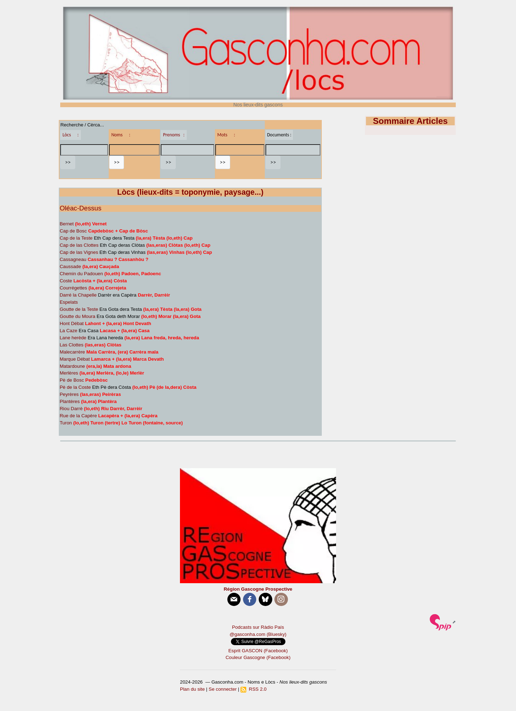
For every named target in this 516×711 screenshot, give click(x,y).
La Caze (68, 330)
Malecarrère (72, 352)
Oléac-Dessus (80, 208)
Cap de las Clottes (79, 245)
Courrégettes (73, 288)
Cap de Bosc (73, 231)
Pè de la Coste (75, 387)
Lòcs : (70, 135)
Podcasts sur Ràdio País (258, 627)
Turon (66, 422)
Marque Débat (74, 359)
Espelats (69, 302)
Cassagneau (73, 259)
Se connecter (223, 689)
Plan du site (192, 689)
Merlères (69, 373)
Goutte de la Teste (79, 309)
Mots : (226, 135)
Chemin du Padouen (81, 273)
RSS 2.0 (254, 689)
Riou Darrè (71, 408)
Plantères (69, 401)
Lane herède (73, 337)
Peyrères (69, 394)
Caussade (70, 266)
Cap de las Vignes (79, 252)
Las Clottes (71, 344)
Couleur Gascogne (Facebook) (258, 657)
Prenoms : (173, 135)
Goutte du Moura (77, 316)
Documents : (279, 135)
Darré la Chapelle (78, 295)
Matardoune (72, 366)
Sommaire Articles (410, 121)
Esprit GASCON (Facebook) (258, 650)
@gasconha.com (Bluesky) (257, 634)
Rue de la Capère (78, 415)
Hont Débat (71, 323)
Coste (66, 280)
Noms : (120, 135)
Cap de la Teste (76, 238)
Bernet (66, 223)
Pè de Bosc (72, 380)
